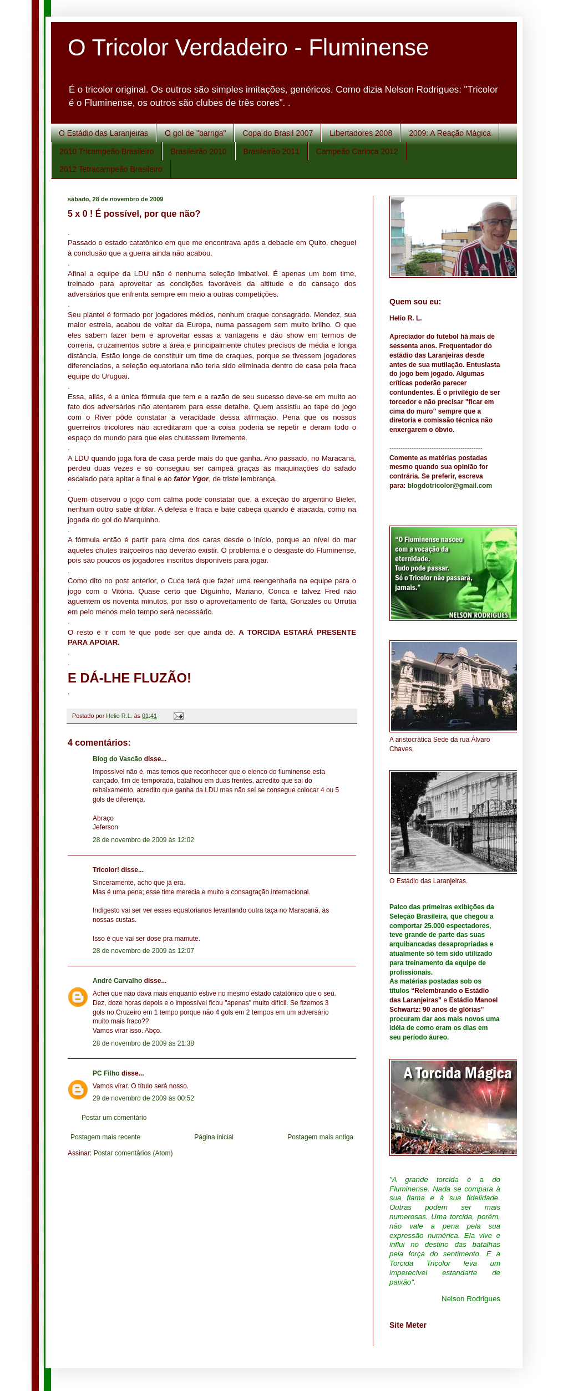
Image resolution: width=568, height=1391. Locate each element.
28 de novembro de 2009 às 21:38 (143, 1043)
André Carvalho (117, 981)
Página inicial (214, 1137)
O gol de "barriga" (195, 133)
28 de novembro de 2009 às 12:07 (143, 951)
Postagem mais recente (105, 1137)
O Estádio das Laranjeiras (103, 133)
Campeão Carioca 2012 (357, 151)
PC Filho (106, 1073)
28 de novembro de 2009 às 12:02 (143, 840)
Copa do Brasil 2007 (277, 133)
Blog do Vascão (117, 759)
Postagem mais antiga (320, 1137)
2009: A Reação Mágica (450, 133)
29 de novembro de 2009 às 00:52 (143, 1098)
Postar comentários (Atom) (133, 1153)
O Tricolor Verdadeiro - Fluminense (248, 47)
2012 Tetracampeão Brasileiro (111, 169)
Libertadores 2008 (360, 133)
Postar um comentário (114, 1118)
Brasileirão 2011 (272, 151)
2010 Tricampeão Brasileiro (106, 151)
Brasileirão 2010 (198, 151)
